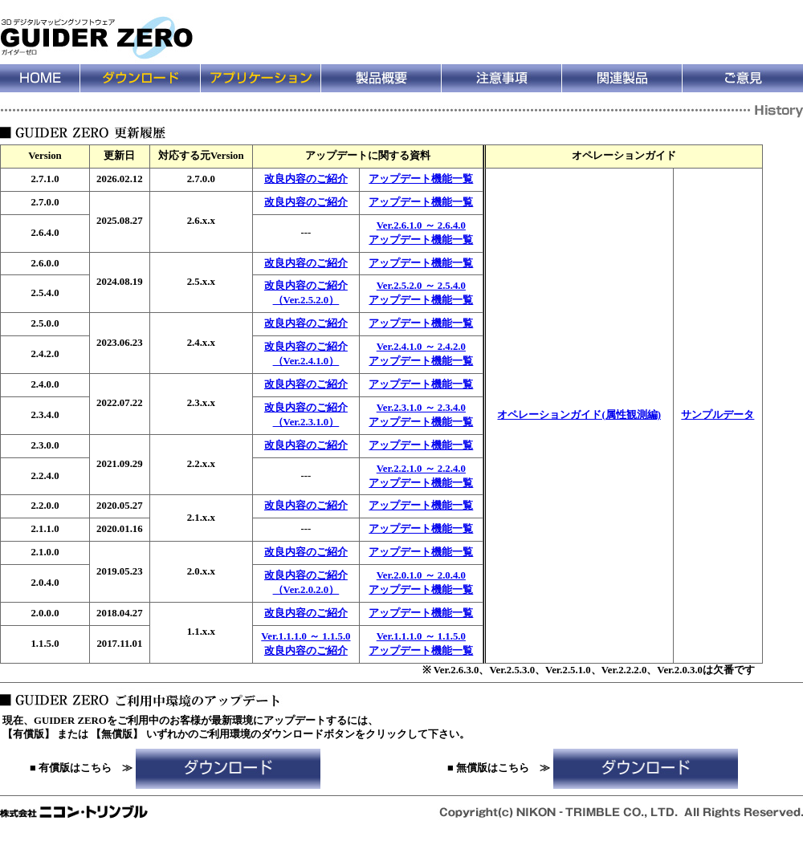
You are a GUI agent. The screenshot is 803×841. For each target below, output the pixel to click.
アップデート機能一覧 (421, 179)
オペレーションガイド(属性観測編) (579, 414)
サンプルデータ (717, 414)
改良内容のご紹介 (306, 179)
